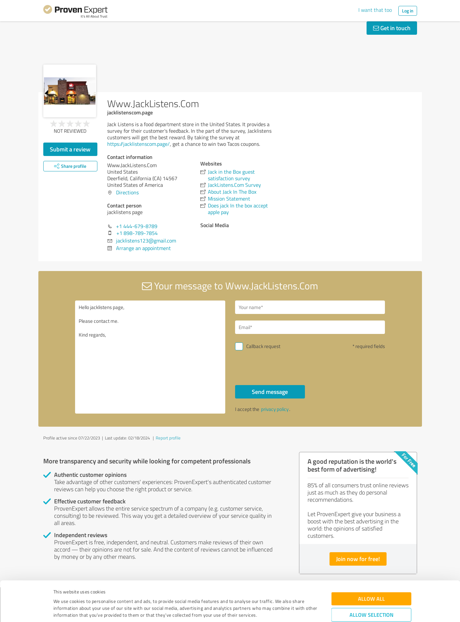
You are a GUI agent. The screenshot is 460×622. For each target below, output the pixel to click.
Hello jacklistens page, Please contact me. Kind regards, (150, 357)
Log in (407, 11)
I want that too (375, 9)
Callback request (263, 346)
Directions (127, 192)
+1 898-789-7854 (137, 233)
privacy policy (275, 409)
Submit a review (70, 149)
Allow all (371, 561)
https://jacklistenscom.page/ (138, 143)
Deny (371, 597)
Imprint (61, 591)
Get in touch (391, 28)
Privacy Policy (86, 591)
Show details (271, 610)
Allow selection (371, 577)
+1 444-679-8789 (136, 226)
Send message (270, 391)
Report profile (168, 438)
